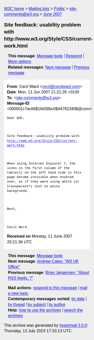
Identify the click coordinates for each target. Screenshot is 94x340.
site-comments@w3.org (37, 98)
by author (57, 304)
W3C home (14, 9)
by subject (37, 304)
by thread (16, 304)
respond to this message (55, 288)
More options (19, 61)
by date (77, 299)
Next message (58, 67)
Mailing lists (39, 9)
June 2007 (52, 14)
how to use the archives (40, 310)
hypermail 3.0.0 (73, 325)
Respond (74, 56)
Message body (50, 56)
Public (59, 9)
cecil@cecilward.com (61, 86)
